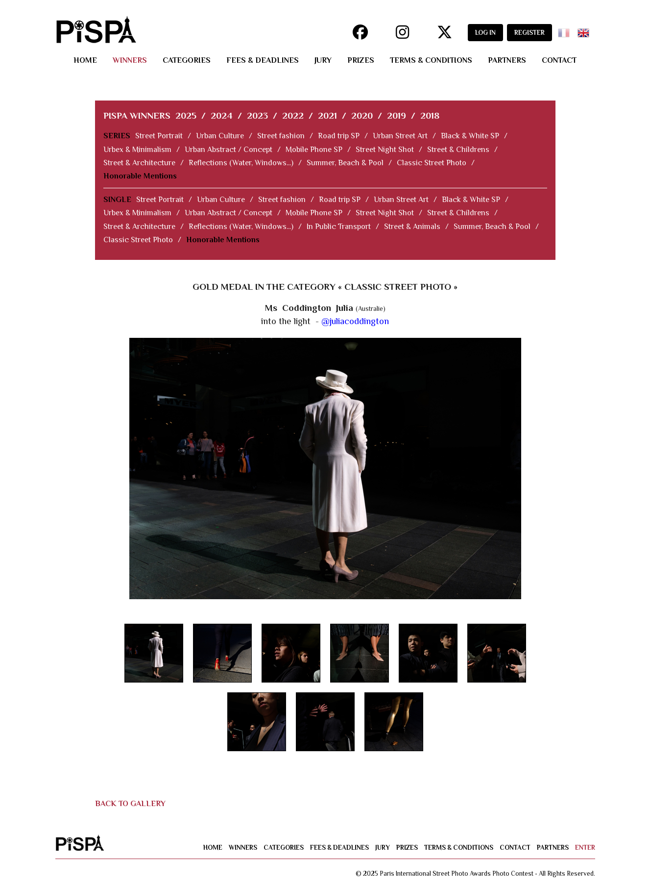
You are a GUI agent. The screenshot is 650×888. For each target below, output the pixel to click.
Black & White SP (470, 135)
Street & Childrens (458, 149)
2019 (396, 115)
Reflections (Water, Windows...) (241, 162)
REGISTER (529, 32)
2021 (327, 115)
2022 (293, 115)
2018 (429, 115)
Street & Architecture (139, 162)
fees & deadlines (262, 60)
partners (507, 60)
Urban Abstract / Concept (228, 149)
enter (585, 847)
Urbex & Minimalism (137, 149)
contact (559, 60)
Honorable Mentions (140, 176)
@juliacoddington (355, 321)
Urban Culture (220, 135)
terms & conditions (431, 60)
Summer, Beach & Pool (345, 162)
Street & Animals (412, 226)
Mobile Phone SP (314, 149)
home (85, 60)
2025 (185, 115)
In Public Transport (339, 226)
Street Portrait (159, 135)
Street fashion (281, 135)
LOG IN (485, 32)
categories (187, 60)
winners (130, 60)
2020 (362, 115)
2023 (257, 115)
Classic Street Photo (431, 162)
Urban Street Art (400, 135)
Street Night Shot (385, 149)
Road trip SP (339, 135)
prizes (360, 60)
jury (323, 60)
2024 (222, 115)
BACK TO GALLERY (130, 803)
